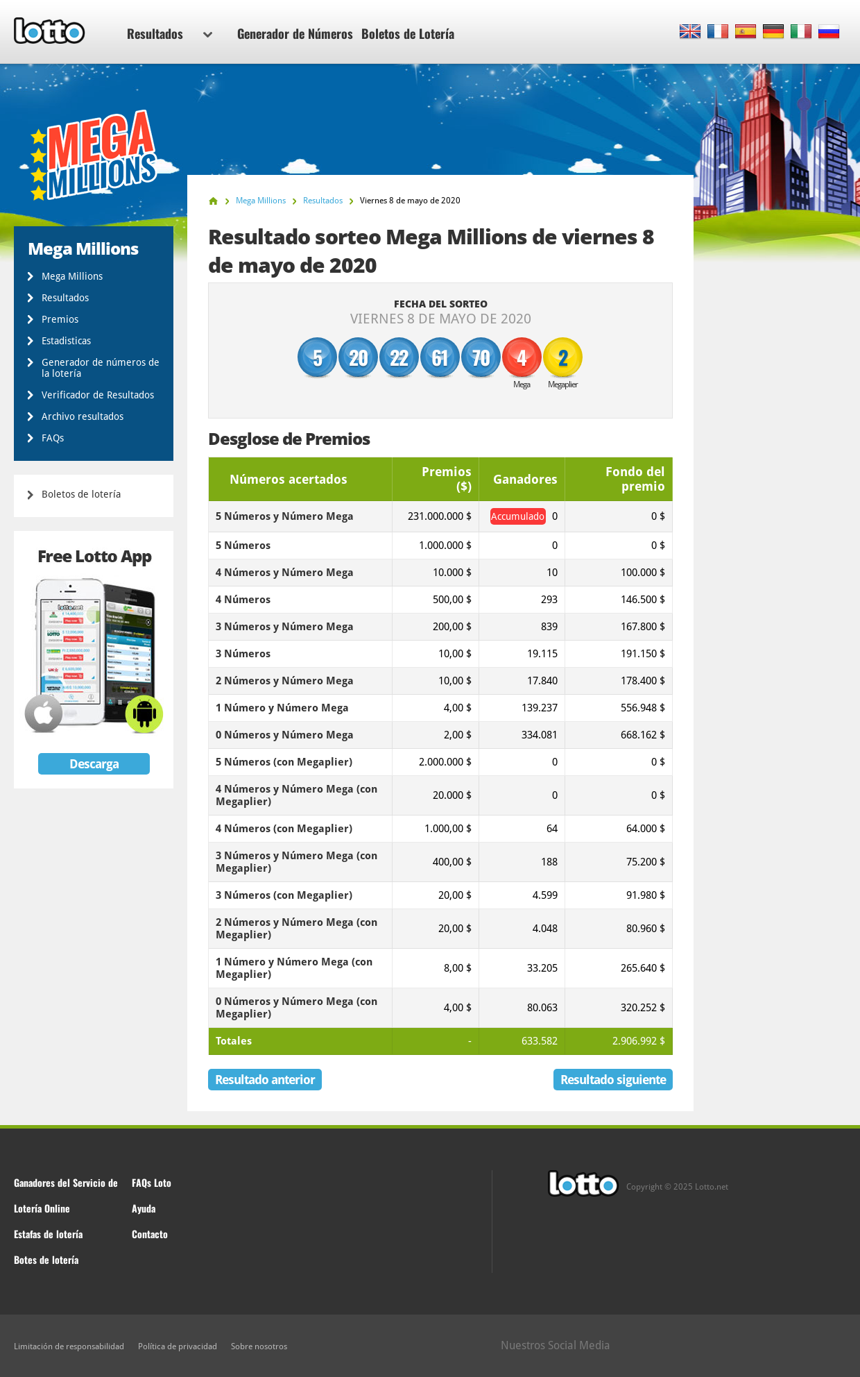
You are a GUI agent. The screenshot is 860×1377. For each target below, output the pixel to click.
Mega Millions (72, 276)
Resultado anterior (265, 1079)
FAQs (53, 437)
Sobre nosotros (259, 1346)
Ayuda (143, 1208)
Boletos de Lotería (407, 33)
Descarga (94, 764)
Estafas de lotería (48, 1233)
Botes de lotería (46, 1259)
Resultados (169, 33)
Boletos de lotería (81, 494)
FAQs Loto (151, 1182)
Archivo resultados (82, 416)
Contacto (150, 1233)
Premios (60, 319)
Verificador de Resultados (98, 394)
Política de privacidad (177, 1346)
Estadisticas (66, 340)
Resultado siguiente (613, 1079)
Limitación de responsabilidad (69, 1346)
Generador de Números (295, 33)
